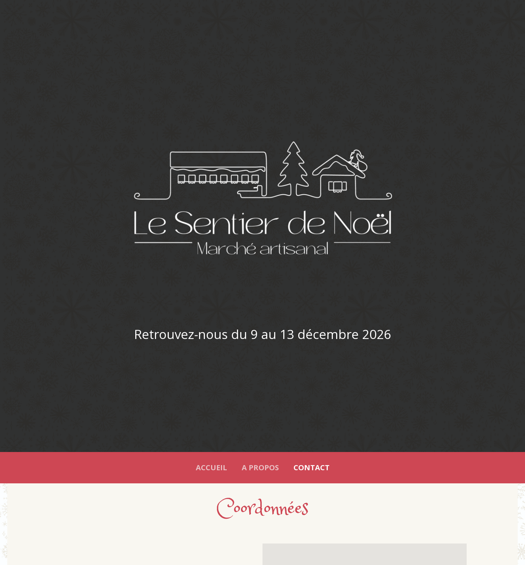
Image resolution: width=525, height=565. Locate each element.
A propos (260, 467)
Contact (311, 467)
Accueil (211, 467)
